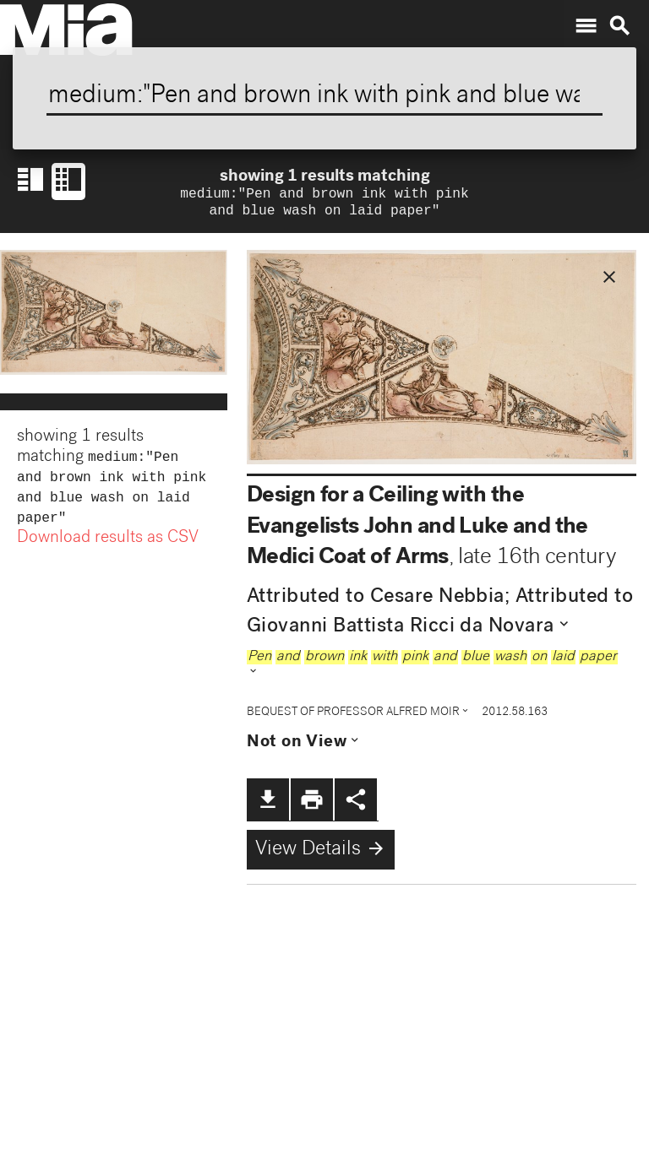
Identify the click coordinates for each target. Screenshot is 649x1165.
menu (585, 26)
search (619, 26)
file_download (268, 803)
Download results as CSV (108, 548)
